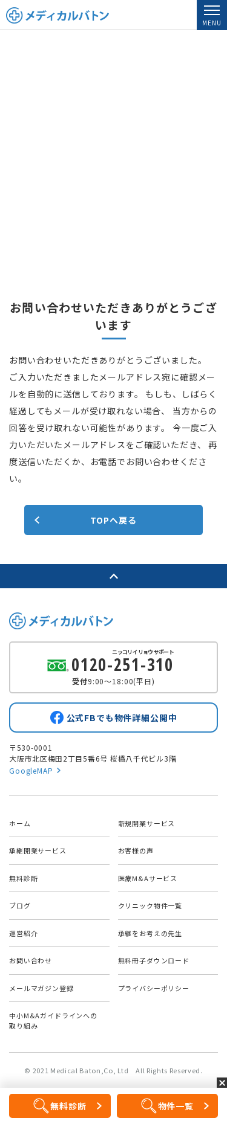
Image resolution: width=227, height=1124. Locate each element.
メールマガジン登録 (41, 988)
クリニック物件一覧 (150, 905)
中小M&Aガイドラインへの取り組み (53, 1020)
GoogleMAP (31, 770)
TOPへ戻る (113, 520)
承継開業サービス (38, 850)
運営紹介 (23, 933)
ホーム (20, 823)
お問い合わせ (30, 960)
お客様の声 (136, 850)
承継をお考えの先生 (150, 933)
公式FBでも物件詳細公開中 (122, 717)
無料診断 (23, 878)
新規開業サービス (147, 823)
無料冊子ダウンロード (153, 960)
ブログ (20, 905)
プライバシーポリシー (153, 988)
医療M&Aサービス (148, 878)
